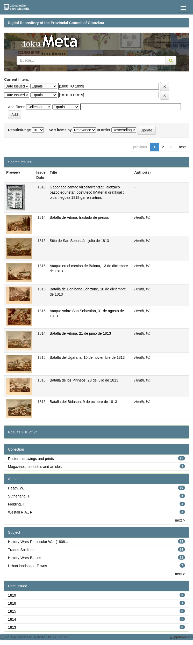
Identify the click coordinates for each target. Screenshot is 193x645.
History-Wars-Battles (24, 558)
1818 (12, 603)
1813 (12, 627)
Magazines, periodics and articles (35, 467)
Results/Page (19, 130)
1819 (12, 595)
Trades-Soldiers (20, 550)
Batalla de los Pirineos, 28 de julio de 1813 (84, 380)
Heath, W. (16, 488)
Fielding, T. (16, 504)
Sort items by (60, 130)
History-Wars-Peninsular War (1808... (38, 542)
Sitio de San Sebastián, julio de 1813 (79, 241)
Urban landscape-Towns (27, 566)
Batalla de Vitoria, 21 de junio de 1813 (80, 333)
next (182, 147)
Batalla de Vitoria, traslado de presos (79, 217)
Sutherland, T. (19, 496)
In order (103, 130)
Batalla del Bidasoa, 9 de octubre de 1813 (83, 402)
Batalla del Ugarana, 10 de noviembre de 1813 (87, 357)
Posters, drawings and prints (31, 459)
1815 (12, 611)
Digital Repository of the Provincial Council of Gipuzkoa (56, 23)
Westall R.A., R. (21, 512)
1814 (12, 619)
